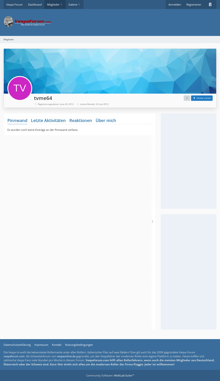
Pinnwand (17, 120)
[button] (187, 98)
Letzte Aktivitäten (48, 120)
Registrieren (193, 4)
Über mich (106, 120)
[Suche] (210, 4)
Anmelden (174, 4)
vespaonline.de (66, 356)
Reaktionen (80, 120)
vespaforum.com (14, 356)
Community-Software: (110, 375)
